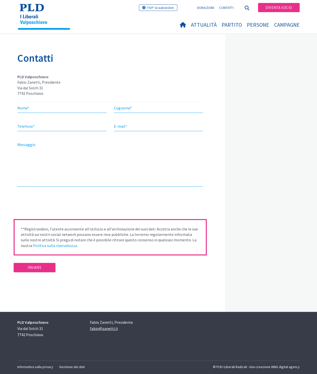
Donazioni (205, 7)
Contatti (226, 7)
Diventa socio (278, 7)
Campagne (287, 24)
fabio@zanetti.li (104, 328)
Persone (258, 24)
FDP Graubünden (160, 7)
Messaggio (26, 144)
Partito (232, 24)
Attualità (204, 24)
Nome (23, 107)
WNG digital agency (285, 367)
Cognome (123, 107)
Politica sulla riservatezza (55, 245)
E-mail (120, 126)
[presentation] (51, 204)
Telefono (26, 126)
